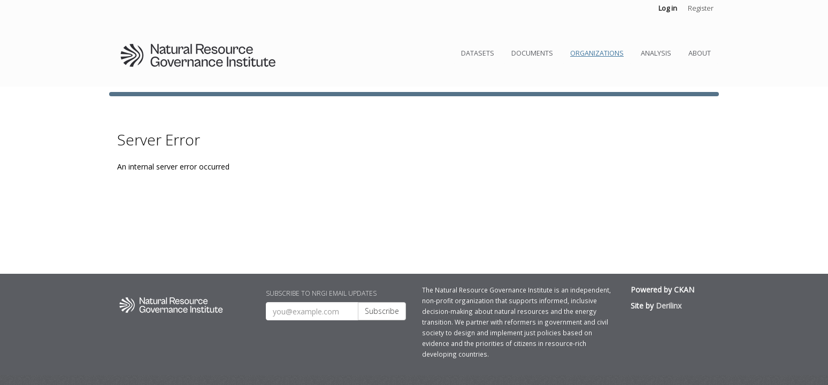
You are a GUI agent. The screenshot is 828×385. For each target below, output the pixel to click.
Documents (532, 53)
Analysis (656, 53)
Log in (667, 8)
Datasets (477, 53)
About (699, 53)
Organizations (597, 53)
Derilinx (668, 306)
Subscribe (382, 311)
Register (701, 8)
